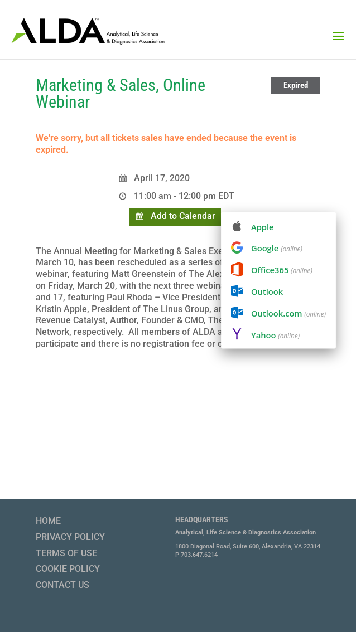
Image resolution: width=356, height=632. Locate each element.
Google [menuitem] (276, 248)
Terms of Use (66, 553)
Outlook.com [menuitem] (288, 312)
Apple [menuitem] (262, 226)
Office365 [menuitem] (281, 269)
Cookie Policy (68, 568)
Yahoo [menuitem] (275, 335)
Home (48, 521)
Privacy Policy (70, 537)
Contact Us (62, 585)
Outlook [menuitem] (267, 291)
